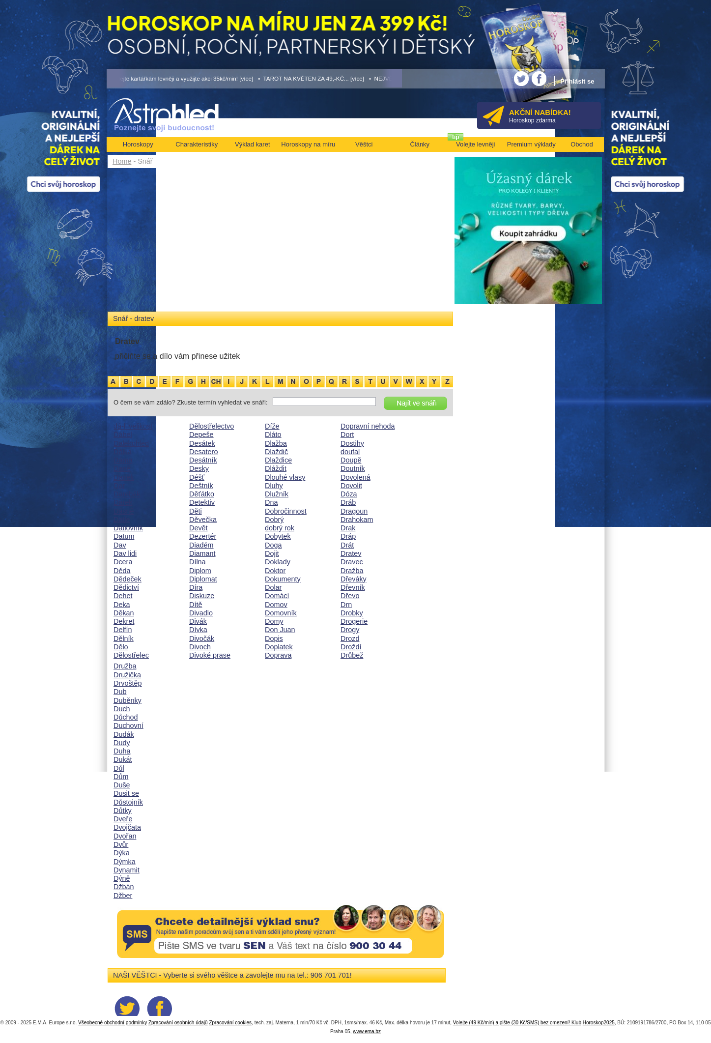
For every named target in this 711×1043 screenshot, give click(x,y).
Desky (199, 468)
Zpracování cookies (230, 1022)
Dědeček (128, 579)
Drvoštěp (128, 683)
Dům (121, 777)
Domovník (281, 613)
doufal (350, 452)
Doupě (351, 460)
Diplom (200, 571)
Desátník (203, 460)
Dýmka (125, 862)
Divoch (200, 647)
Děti (195, 511)
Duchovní (128, 725)
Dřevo (350, 596)
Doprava (278, 655)
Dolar (273, 587)
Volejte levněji (475, 144)
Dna (271, 502)
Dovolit (351, 486)
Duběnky (128, 700)
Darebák (127, 494)
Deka (122, 604)
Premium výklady (531, 144)
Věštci (363, 144)
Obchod (581, 144)
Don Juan (280, 630)
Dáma (123, 460)
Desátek (202, 443)
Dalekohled (131, 443)
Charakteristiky (196, 144)
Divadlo (201, 613)
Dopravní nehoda (368, 426)
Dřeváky (354, 579)
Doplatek (279, 647)
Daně (122, 468)
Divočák (201, 638)
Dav (120, 545)
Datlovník (128, 528)
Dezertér (202, 536)
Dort (347, 434)
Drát (347, 545)
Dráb (348, 502)
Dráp (348, 536)
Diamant (202, 553)
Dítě (195, 604)
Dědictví (126, 587)
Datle (122, 519)
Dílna (197, 562)
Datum (124, 536)
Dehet (123, 596)
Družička (127, 675)
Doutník (353, 468)
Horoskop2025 (599, 1022)
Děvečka (203, 519)
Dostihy (352, 443)
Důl (119, 768)
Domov (276, 604)
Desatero (203, 452)
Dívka (198, 630)
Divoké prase (209, 655)
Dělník (124, 638)
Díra (195, 587)
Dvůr (121, 844)
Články (419, 144)
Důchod (126, 717)
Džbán (124, 887)
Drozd (350, 638)
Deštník (201, 486)
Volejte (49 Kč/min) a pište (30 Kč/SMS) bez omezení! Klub (517, 1022)
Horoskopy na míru (308, 144)
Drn (346, 604)
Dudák (124, 734)
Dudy (122, 743)
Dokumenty (283, 579)
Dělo (121, 647)
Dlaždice (278, 460)
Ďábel (123, 434)
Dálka (123, 452)
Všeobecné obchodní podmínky (112, 1022)
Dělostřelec (131, 655)
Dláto (273, 434)
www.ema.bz (367, 1031)
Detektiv (202, 502)
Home (122, 161)
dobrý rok (279, 528)
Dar (119, 486)
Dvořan (125, 836)
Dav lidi (125, 553)
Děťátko (201, 494)
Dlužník (276, 494)
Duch (122, 709)
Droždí (351, 647)
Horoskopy (138, 144)
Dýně (122, 878)
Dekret (124, 621)
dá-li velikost (133, 426)
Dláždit (275, 468)
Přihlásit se (577, 81)
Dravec (352, 562)
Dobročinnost (286, 511)
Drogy (350, 630)
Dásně (124, 511)
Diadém (201, 545)
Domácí (277, 596)
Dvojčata (127, 827)
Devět (198, 528)
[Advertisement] (280, 242)
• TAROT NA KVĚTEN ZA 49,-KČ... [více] (311, 78)
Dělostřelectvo (211, 426)
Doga (273, 545)
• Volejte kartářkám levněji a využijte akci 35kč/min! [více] (180, 78)
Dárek (123, 502)
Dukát (123, 759)
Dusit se (126, 793)
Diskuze (201, 596)
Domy (274, 621)
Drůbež (352, 655)
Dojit (272, 553)
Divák (198, 621)
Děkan (124, 613)
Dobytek (278, 536)
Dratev (351, 553)
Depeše (201, 434)
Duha (122, 751)
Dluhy (274, 486)
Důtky (123, 810)
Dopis (274, 638)
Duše (122, 785)
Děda (122, 571)
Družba (125, 666)
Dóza (349, 494)
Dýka (122, 853)
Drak (348, 528)
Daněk (124, 477)
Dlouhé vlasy (285, 477)
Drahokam (357, 519)
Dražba (352, 571)
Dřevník (353, 587)
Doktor (275, 571)
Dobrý (274, 519)
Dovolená (355, 477)
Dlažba (276, 443)
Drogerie (354, 621)
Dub (120, 691)
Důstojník (128, 802)
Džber (123, 895)
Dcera (123, 562)
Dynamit (127, 870)
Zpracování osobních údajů (178, 1022)
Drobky (352, 613)
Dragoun (354, 511)
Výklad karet (252, 144)
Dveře (123, 819)
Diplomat (203, 579)
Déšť (196, 477)
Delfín (123, 630)
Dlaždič (276, 452)
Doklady (277, 562)
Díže (272, 426)
